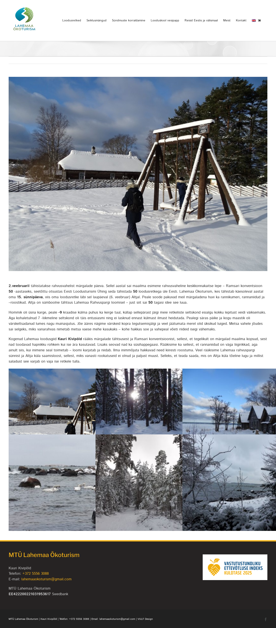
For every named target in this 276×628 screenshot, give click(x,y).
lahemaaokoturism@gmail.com (46, 579)
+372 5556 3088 (35, 573)
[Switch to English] (254, 20)
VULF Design (145, 619)
